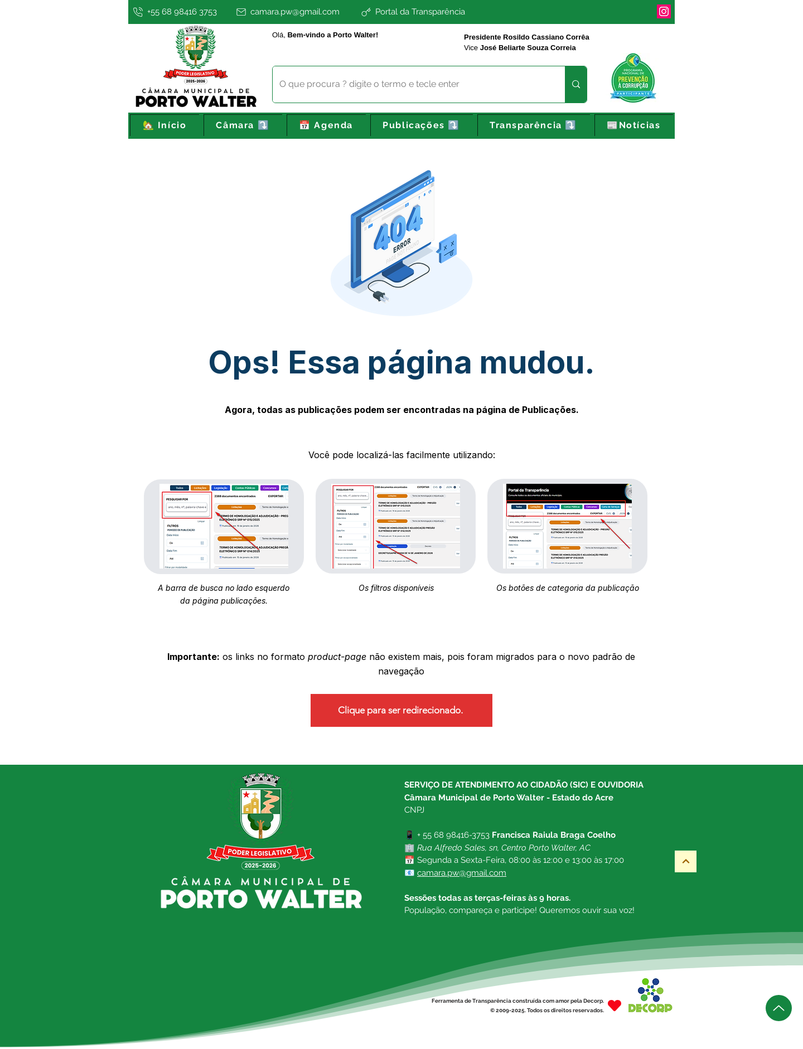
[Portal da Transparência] (449, 12)
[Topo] (685, 861)
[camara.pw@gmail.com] (296, 12)
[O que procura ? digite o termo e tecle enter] (410, 84)
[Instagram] (664, 11)
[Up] (779, 1008)
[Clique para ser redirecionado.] (401, 710)
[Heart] (614, 1005)
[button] (243, 125)
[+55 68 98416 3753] (181, 12)
